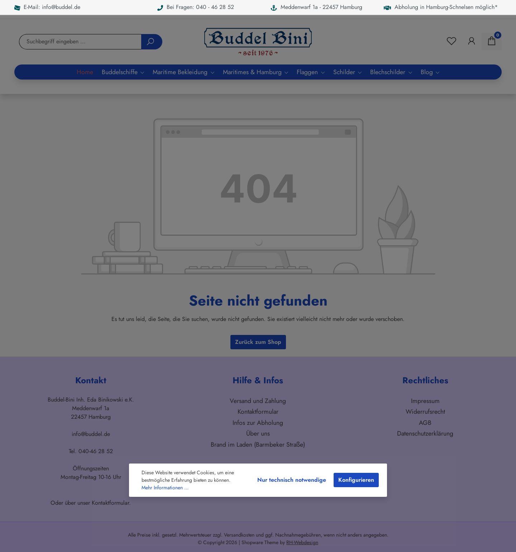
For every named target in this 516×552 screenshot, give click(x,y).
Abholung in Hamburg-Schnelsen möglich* (441, 7)
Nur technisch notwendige (291, 480)
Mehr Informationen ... (165, 487)
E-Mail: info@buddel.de (47, 7)
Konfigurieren (356, 480)
